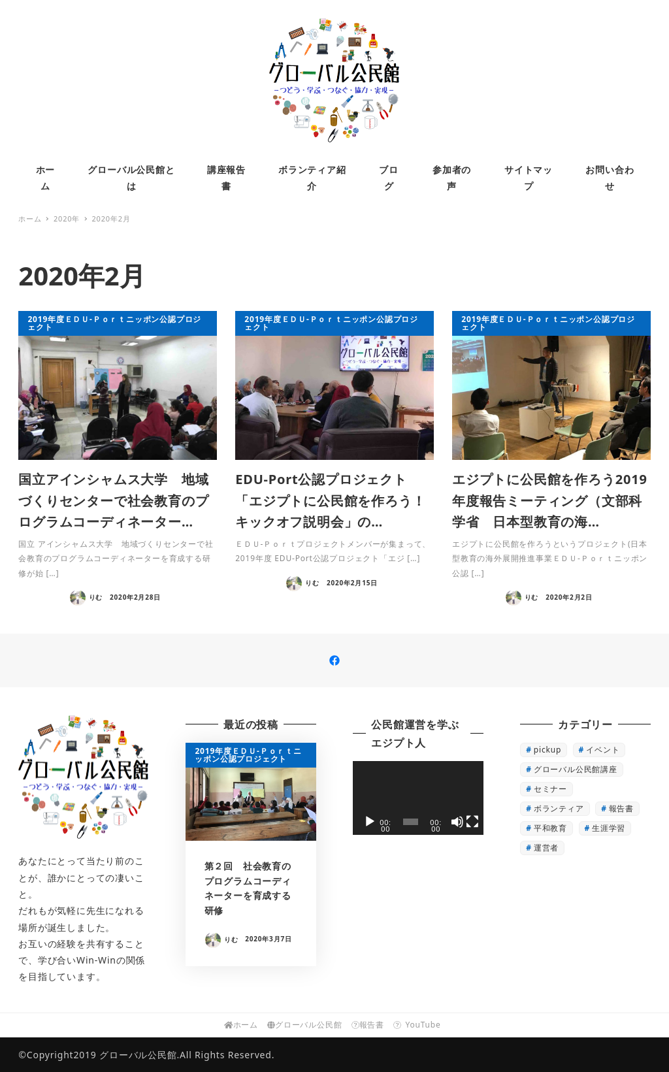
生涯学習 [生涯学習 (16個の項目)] (608, 828)
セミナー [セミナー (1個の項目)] (550, 788)
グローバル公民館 (304, 1024)
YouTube (419, 1024)
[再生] (369, 821)
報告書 (367, 1024)
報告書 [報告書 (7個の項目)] (621, 808)
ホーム (241, 1024)
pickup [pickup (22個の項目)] (547, 749)
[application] (418, 797)
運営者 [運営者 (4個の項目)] (546, 847)
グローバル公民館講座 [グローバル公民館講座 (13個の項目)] (575, 769)
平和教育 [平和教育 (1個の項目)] (550, 828)
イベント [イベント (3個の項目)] (602, 749)
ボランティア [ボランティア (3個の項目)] (559, 808)
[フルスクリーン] (472, 821)
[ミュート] (457, 821)
